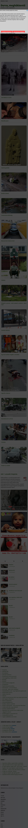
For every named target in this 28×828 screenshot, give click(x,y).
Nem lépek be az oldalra (19, 32)
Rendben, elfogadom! (6, 32)
